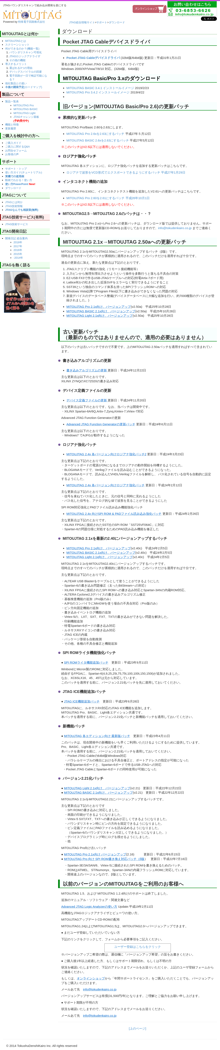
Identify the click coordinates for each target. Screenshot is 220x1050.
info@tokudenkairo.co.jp (175, 228)
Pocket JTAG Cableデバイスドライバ (93, 58)
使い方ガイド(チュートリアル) (23, 172)
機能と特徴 (12, 124)
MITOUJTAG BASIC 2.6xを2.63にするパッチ (97, 140)
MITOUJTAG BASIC (25, 109)
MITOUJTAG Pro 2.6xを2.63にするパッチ (95, 133)
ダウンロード (117, 22)
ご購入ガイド (13, 142)
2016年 (17, 250)
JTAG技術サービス (16, 224)
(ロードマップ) (23, 87)
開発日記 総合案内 (16, 238)
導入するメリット (16, 64)
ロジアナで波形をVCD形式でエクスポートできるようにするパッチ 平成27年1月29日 (125, 172)
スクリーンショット (17, 44)
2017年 (17, 246)
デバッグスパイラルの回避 (25, 71)
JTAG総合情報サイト (82, 22)
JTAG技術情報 (14, 206)
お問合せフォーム (16, 150)
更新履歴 (10, 128)
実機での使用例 (14, 176)
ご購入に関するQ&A (17, 146)
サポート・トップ (16, 168)
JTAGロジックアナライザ (24, 56)
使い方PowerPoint (20, 184)
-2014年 (18, 257)
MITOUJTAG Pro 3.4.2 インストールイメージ (98, 92)
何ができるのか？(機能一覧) (22, 48)
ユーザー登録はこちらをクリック (137, 946)
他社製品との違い (16, 83)
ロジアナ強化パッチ (79, 156)
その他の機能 (17, 60)
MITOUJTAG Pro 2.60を (83, 198)
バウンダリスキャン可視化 (25, 52)
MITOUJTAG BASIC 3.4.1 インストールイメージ (100, 88)
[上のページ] (137, 1028)
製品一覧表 (12, 101)
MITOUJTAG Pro (23, 105)
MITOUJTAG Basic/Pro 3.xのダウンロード (112, 78)
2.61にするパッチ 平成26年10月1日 (125, 198)
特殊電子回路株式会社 (31, 21)
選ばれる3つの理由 (20, 68)
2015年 (17, 254)
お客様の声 (12, 154)
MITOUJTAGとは (15, 40)
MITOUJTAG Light (24, 113)
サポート (101, 22)
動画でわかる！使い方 (18, 180)
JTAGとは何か (14, 202)
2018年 (17, 242)
